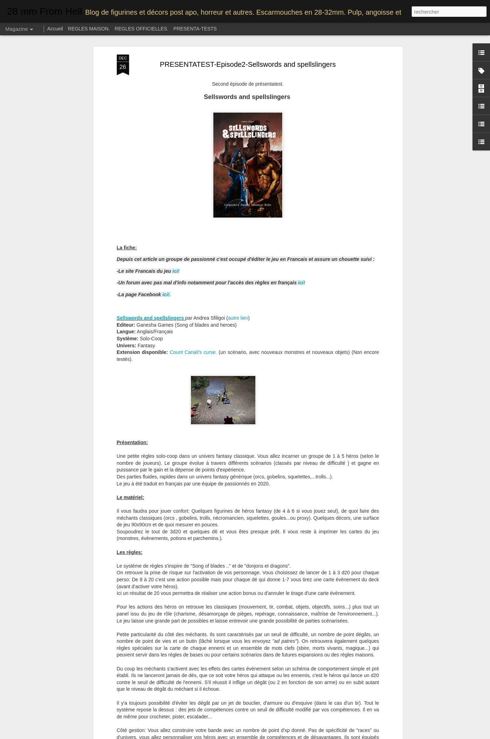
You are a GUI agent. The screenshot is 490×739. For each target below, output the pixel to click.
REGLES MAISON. (89, 28)
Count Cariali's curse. (193, 330)
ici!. (166, 272)
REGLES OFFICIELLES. (142, 28)
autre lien (238, 296)
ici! (175, 248)
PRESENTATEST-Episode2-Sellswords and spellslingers (248, 42)
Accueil (55, 28)
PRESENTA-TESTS (195, 28)
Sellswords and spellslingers (150, 296)
